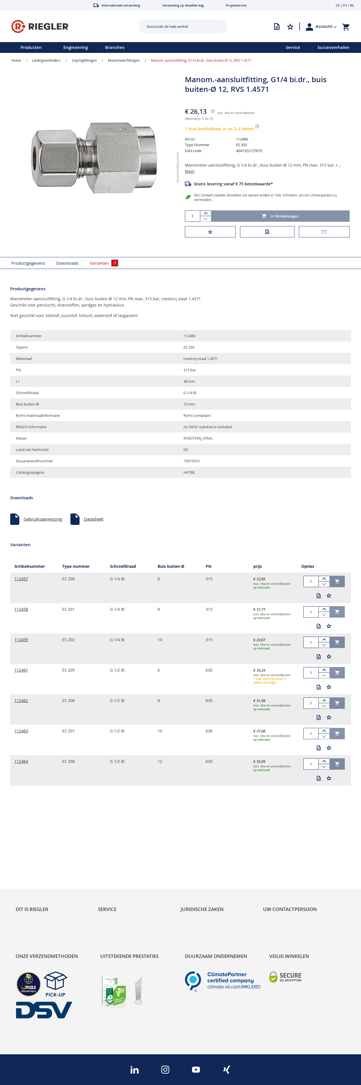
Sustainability (29, 849)
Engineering (75, 47)
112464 (21, 758)
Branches (114, 47)
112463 (21, 727)
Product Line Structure (37, 866)
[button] (326, 26)
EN (345, 5)
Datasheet (93, 515)
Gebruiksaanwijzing (43, 515)
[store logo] (67, 26)
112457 (21, 575)
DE (338, 5)
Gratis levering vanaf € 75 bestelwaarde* (233, 180)
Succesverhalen (334, 47)
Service (293, 47)
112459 (21, 636)
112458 (21, 605)
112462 (21, 697)
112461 (21, 666)
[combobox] (178, 26)
